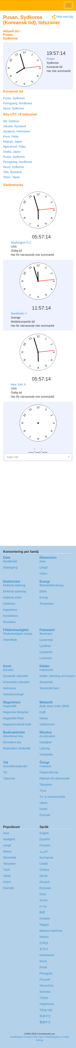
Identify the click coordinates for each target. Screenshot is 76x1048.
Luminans (46, 658)
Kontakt (28, 1037)
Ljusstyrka (46, 652)
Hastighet (45, 742)
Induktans (9, 603)
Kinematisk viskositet (16, 682)
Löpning (45, 748)
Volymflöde (10, 639)
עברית (43, 906)
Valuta (43, 802)
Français (45, 845)
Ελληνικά (45, 888)
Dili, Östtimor (11, 121)
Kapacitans (10, 609)
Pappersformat (49, 772)
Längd (43, 567)
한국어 (44, 949)
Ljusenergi (46, 639)
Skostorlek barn (49, 688)
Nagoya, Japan (12, 141)
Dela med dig (62, 17)
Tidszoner (9, 778)
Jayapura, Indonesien (16, 131)
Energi (44, 597)
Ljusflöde (45, 646)
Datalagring (10, 567)
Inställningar (16, 1037)
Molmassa (9, 688)
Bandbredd (10, 561)
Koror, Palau (11, 136)
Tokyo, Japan (11, 177)
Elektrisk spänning (14, 591)
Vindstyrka (46, 754)
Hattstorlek (46, 669)
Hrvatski (45, 918)
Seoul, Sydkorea (13, 108)
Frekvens (45, 766)
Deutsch (45, 882)
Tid (5, 772)
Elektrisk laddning (14, 585)
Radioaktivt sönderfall (16, 748)
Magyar (44, 924)
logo (38, 5)
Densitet (8, 669)
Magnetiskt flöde (13, 718)
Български (46, 857)
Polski (43, 967)
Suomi (44, 900)
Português (46, 973)
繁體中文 (45, 1022)
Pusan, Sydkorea (14, 98)
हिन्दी (42, 912)
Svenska (45, 991)
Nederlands (47, 955)
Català (44, 863)
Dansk (44, 875)
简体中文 (45, 1016)
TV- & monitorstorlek (52, 796)
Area (43, 561)
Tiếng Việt (46, 1010)
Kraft (43, 712)
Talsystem (46, 784)
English (44, 833)
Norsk (43, 961)
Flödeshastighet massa (17, 633)
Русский (45, 979)
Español (45, 839)
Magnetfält (9, 706)
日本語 (44, 943)
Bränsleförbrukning (51, 585)
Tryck (43, 790)
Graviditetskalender (15, 766)
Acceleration (47, 736)
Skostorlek (46, 682)
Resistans (9, 622)
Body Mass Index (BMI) (54, 706)
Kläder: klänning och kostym (57, 676)
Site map (38, 1037)
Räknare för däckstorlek (55, 778)
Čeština (44, 869)
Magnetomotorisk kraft (17, 724)
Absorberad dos (13, 736)
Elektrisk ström (12, 597)
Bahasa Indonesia (51, 930)
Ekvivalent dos (12, 742)
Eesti (43, 894)
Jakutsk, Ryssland (14, 126)
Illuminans (46, 633)
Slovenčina (47, 985)
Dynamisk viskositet (15, 676)
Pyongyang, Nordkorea (17, 103)
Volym (43, 573)
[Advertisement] (47, 37)
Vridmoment (47, 724)
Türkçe (44, 997)
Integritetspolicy (52, 1037)
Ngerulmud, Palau (14, 146)
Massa (44, 718)
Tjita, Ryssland (12, 172)
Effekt (43, 591)
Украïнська (47, 1004)
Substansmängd (13, 694)
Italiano (44, 936)
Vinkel (43, 809)
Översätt (45, 815)
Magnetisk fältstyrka (15, 712)
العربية (43, 851)
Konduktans (10, 615)
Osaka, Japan (11, 151)
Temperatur (47, 603)
